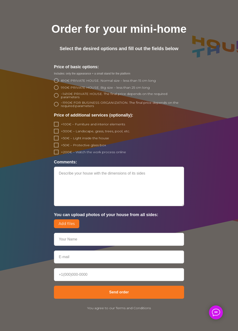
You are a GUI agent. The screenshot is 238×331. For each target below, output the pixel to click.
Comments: (65, 162)
